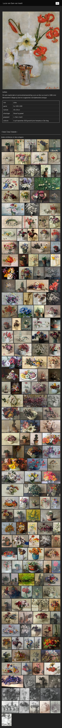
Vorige (4, 132)
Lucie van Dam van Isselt (13, 3)
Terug (8, 132)
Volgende (13, 132)
